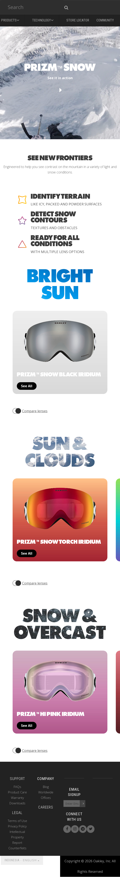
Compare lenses (34, 411)
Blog (46, 787)
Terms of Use (17, 821)
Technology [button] (43, 19)
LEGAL (17, 813)
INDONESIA (22, 860)
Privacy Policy (17, 826)
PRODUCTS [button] (11, 19)
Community (105, 20)
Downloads (17, 803)
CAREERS (45, 807)
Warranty (17, 798)
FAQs (17, 787)
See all (26, 386)
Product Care (17, 792)
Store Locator (77, 20)
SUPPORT (17, 779)
